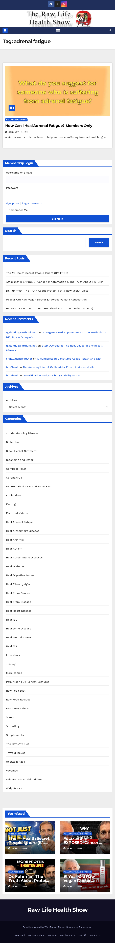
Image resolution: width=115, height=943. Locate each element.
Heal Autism (14, 548)
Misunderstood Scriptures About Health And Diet (69, 358)
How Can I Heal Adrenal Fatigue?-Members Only (48, 126)
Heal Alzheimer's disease (22, 531)
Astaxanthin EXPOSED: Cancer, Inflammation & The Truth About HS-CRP (54, 281)
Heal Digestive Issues (20, 575)
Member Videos (36, 935)
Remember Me (17, 210)
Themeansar (85, 927)
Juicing (10, 664)
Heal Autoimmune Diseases (24, 557)
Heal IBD (11, 619)
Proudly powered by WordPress (40, 927)
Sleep (10, 717)
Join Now (52, 935)
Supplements (15, 735)
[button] (110, 30)
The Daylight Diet (17, 744)
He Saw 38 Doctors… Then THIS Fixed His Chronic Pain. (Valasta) (49, 308)
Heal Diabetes (15, 566)
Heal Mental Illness (19, 637)
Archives (11, 400)
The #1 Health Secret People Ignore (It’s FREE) (37, 273)
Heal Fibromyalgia (18, 584)
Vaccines (12, 770)
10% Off (82, 935)
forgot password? (32, 203)
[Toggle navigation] (58, 30)
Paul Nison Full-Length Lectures (27, 682)
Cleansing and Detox (20, 460)
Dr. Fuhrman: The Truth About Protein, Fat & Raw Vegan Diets (47, 290)
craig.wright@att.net (19, 358)
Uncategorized (15, 761)
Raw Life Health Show (57, 18)
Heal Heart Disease (19, 611)
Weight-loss (14, 788)
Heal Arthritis (15, 540)
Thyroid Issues (15, 753)
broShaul (12, 367)
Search (10, 231)
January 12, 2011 (18, 132)
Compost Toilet (16, 468)
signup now (12, 203)
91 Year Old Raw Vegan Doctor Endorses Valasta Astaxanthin (46, 299)
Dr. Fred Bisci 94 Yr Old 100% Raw (28, 486)
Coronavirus (14, 477)
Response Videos (17, 708)
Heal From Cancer (18, 593)
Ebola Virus (13, 495)
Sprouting (12, 726)
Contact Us (95, 935)
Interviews (13, 655)
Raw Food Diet (16, 690)
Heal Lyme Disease (18, 628)
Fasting (11, 504)
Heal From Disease (18, 602)
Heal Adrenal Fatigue (16, 120)
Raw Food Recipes (18, 699)
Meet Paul (19, 935)
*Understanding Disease (22, 433)
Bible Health (14, 442)
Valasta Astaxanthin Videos (24, 779)
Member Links (67, 935)
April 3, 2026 (20, 848)
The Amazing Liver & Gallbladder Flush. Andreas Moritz (59, 367)
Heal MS (11, 646)
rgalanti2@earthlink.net (21, 332)
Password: (12, 188)
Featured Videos (17, 513)
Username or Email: (19, 172)
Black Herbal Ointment (21, 451)
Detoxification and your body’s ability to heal (52, 375)
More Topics (14, 673)
